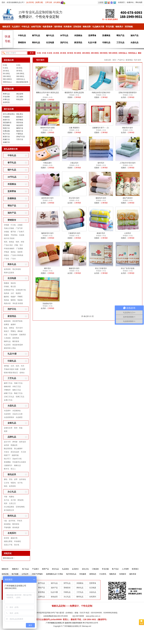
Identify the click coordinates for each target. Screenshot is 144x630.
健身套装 (7, 321)
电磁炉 (13, 297)
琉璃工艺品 (20, 397)
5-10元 (49, 53)
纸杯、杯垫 (20, 242)
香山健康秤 (18, 449)
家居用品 (78, 42)
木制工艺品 (16, 387)
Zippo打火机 (17, 459)
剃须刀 (6, 331)
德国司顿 (15, 455)
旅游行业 (6, 120)
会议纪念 (6, 102)
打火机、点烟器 (16, 225)
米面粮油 (78, 35)
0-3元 (39, 53)
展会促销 (19, 94)
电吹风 (13, 283)
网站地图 (139, 2)
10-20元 (56, 53)
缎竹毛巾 (101, 163)
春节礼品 (36, 35)
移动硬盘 (7, 524)
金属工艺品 (8, 400)
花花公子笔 (8, 545)
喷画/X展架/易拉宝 (11, 373)
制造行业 (6, 128)
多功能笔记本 (9, 510)
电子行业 (6, 134)
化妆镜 (21, 235)
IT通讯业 (19, 134)
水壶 (5, 335)
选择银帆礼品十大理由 (54, 574)
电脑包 (11, 497)
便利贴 (6, 366)
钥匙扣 (6, 255)
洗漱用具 (22, 335)
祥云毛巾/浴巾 (74, 198)
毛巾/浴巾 (19, 328)
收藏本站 (130, 2)
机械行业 (6, 139)
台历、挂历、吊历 (17, 366)
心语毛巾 (127, 233)
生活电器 (50, 42)
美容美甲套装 (17, 321)
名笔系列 (12, 533)
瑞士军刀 (7, 459)
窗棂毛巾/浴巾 (101, 198)
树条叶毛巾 (101, 233)
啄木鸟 (6, 469)
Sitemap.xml (86, 626)
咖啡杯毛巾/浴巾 (47, 233)
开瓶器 (6, 252)
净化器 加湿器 (17, 303)
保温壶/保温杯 (17, 345)
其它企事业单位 (9, 114)
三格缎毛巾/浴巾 (74, 233)
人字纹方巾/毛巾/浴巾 (128, 163)
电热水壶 (7, 303)
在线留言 (121, 2)
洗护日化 (64, 42)
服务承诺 (132, 574)
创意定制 (5, 574)
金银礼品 (12, 423)
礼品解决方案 (98, 26)
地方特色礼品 (71, 574)
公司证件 (25, 574)
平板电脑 (7, 527)
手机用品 (14, 235)
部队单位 (19, 114)
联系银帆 (129, 26)
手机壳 (19, 521)
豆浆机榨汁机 (21, 290)
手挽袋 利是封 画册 (11, 369)
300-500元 (104, 53)
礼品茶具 (7, 345)
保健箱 (6, 235)
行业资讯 (102, 574)
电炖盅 (6, 300)
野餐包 (13, 331)
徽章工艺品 (8, 383)
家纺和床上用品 (10, 348)
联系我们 (135, 569)
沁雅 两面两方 (74, 128)
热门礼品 (25, 569)
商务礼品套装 (9, 273)
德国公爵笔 (8, 541)
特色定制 (19, 99)
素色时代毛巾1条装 (47, 128)
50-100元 (77, 53)
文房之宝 (12, 503)
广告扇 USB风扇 (17, 255)
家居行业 (6, 137)
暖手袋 (13, 232)
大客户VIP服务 (37, 574)
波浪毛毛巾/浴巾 (47, 198)
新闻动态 (92, 574)
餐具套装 (15, 341)
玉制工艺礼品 (9, 397)
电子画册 (15, 574)
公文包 (6, 483)
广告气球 (19, 228)
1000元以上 (122, 53)
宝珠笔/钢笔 (20, 507)
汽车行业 (19, 139)
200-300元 (95, 53)
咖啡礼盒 (7, 341)
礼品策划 (65, 569)
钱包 (5, 486)
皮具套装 (7, 269)
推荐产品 (45, 569)
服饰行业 (19, 128)
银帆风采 (112, 574)
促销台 (22, 373)
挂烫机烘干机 (9, 290)
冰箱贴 (6, 232)
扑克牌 (22, 369)
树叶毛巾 (47, 268)
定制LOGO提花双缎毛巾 (128, 93)
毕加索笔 (17, 541)
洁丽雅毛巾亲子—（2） (101, 128)
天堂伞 (6, 452)
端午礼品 (50, 35)
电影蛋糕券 (47, 26)
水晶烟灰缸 (16, 411)
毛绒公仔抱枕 (9, 228)
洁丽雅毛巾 (8, 465)
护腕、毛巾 (18, 245)
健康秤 (13, 324)
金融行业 (6, 142)
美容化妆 (19, 122)
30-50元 (70, 53)
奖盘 (20, 428)
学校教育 (6, 117)
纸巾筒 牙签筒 (9, 238)
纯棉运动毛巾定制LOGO (101, 93)
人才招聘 (125, 569)
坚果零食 (92, 35)
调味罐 (19, 331)
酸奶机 (6, 297)
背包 (10, 479)
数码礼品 (12, 516)
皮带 (15, 479)
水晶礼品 (134, 42)
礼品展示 (16, 26)
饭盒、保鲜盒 (9, 328)
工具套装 (7, 338)
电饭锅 (19, 300)
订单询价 (51, 100)
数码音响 (15, 524)
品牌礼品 (12, 437)
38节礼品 (64, 35)
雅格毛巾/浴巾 (74, 268)
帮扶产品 (120, 35)
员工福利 (19, 97)
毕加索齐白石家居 (19, 462)
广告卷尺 (20, 232)
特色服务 (82, 574)
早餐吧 (19, 297)
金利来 (6, 445)
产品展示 (35, 569)
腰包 (5, 479)
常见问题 (110, 26)
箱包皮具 (12, 474)
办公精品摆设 (9, 507)
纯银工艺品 (18, 383)
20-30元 (63, 53)
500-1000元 (113, 53)
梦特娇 (14, 442)
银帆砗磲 (7, 387)
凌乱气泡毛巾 (128, 198)
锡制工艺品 (16, 390)
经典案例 (68, 26)
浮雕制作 (7, 390)
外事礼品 (6, 99)
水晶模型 (19, 417)
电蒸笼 (18, 293)
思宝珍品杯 (15, 452)
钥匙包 (13, 483)
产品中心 (121, 60)
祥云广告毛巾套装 (127, 268)
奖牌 (5, 431)
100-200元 (86, 53)
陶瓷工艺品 (18, 393)
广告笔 (6, 259)
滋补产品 (134, 35)
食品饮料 (19, 125)
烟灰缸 (13, 252)
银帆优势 (87, 26)
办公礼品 (12, 491)
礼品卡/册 (92, 42)
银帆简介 (119, 26)
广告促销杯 (13, 335)
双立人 (13, 469)
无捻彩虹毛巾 (47, 304)
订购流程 (95, 569)
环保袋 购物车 (9, 249)
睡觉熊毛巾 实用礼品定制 (74, 93)
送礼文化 (85, 569)
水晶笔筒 (7, 414)
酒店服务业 (7, 122)
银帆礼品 (17, 465)
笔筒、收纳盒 (9, 242)
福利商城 (58, 26)
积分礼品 (55, 569)
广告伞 (13, 259)
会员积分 (75, 569)
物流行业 (19, 131)
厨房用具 (15, 338)
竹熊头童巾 (47, 163)
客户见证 (115, 569)
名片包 (19, 483)
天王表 (23, 452)
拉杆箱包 (22, 479)
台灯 (12, 293)
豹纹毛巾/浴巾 (127, 128)
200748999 (80, 616)
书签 (5, 497)
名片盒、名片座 (10, 500)
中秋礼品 (25, 26)
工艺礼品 (120, 42)
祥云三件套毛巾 (101, 268)
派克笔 (6, 538)
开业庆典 (6, 97)
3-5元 (44, 53)
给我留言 (122, 574)
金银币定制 (36, 26)
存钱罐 (6, 225)
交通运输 (6, 131)
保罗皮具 (22, 442)
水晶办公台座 (17, 414)
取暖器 (6, 283)
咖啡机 (13, 300)
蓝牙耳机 (12, 521)
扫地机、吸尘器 (10, 287)
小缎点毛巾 (74, 163)
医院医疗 (19, 117)
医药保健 (6, 125)
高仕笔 (16, 545)
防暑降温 (106, 35)
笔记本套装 (16, 269)
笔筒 (5, 503)
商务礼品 (36, 42)
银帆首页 (6, 26)
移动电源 (15, 527)
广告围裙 (19, 249)
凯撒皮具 (14, 445)
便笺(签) (20, 500)
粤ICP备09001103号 (90, 623)
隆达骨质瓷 (8, 449)
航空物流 (19, 120)
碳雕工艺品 (8, 393)
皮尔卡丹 (7, 442)
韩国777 (7, 455)
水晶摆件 (7, 411)
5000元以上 (132, 53)
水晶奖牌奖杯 (9, 417)
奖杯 (15, 428)
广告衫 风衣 (8, 245)
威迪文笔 (14, 538)
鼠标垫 (19, 252)
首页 (114, 60)
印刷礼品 (106, 42)
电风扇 (6, 293)
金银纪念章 (8, 428)
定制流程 (77, 26)
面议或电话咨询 (22, 82)
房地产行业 (20, 137)
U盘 (5, 521)
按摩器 (6, 324)
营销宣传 (22, 42)
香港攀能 (7, 462)
